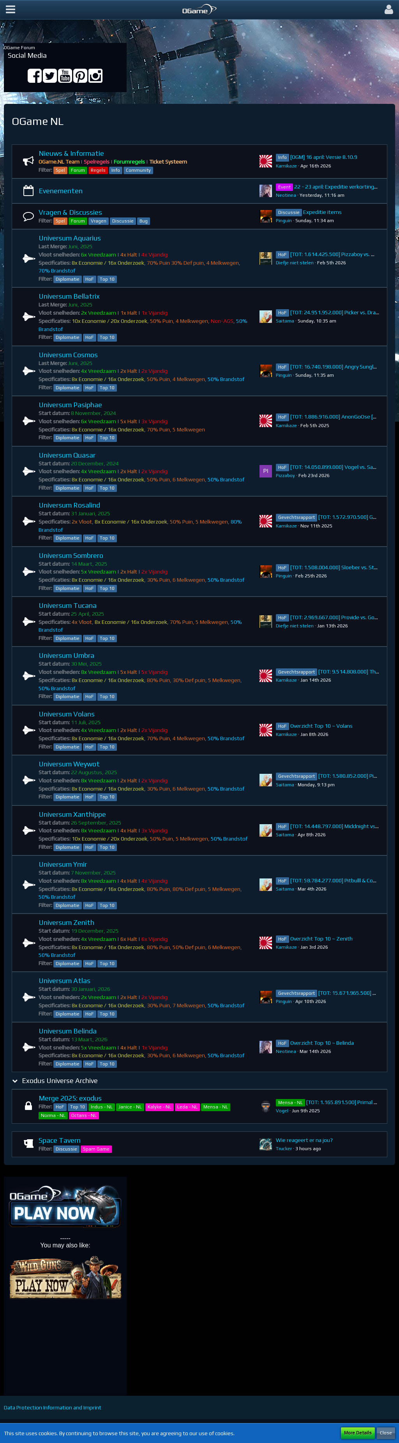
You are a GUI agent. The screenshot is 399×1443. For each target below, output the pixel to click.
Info (115, 170)
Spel (60, 170)
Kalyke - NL (159, 1107)
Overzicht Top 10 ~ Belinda (322, 1043)
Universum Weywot (69, 764)
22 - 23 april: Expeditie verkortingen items (345, 186)
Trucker (284, 1148)
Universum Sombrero (71, 555)
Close (386, 1433)
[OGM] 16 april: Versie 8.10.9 (323, 157)
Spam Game (96, 1149)
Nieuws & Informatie (71, 153)
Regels (98, 170)
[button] (10, 10)
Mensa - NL (215, 1107)
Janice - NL (130, 1107)
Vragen (98, 221)
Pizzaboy (285, 475)
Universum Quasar (67, 455)
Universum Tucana (68, 605)
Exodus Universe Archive (60, 1080)
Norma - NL (53, 1115)
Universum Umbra (66, 655)
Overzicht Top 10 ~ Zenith (321, 938)
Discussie (123, 221)
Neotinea (286, 195)
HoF (89, 279)
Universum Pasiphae (70, 405)
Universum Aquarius (70, 238)
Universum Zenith (66, 922)
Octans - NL (84, 1115)
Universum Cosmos (68, 355)
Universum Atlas (64, 980)
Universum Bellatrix (69, 296)
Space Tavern (60, 1140)
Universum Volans (67, 714)
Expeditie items (322, 212)
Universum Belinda (68, 1031)
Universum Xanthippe (72, 814)
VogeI (282, 1110)
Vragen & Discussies (70, 212)
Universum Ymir (63, 864)
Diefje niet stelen (295, 262)
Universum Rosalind (69, 505)
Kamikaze (286, 166)
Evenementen (61, 191)
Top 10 (107, 279)
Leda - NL (187, 1107)
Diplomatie (67, 279)
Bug (143, 221)
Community (138, 170)
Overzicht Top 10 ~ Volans (321, 726)
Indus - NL (102, 1107)
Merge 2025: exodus (70, 1098)
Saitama (285, 321)
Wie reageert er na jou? (304, 1140)
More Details (358, 1433)
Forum (78, 170)
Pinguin (284, 220)
